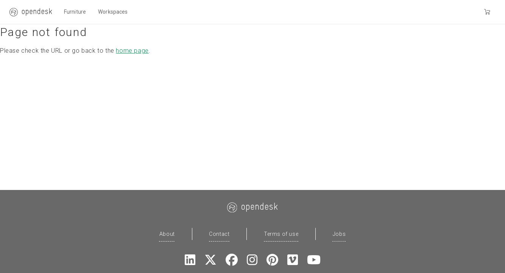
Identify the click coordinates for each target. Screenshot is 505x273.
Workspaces (113, 12)
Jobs (339, 234)
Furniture (75, 12)
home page (132, 50)
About (167, 234)
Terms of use (281, 234)
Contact (219, 234)
